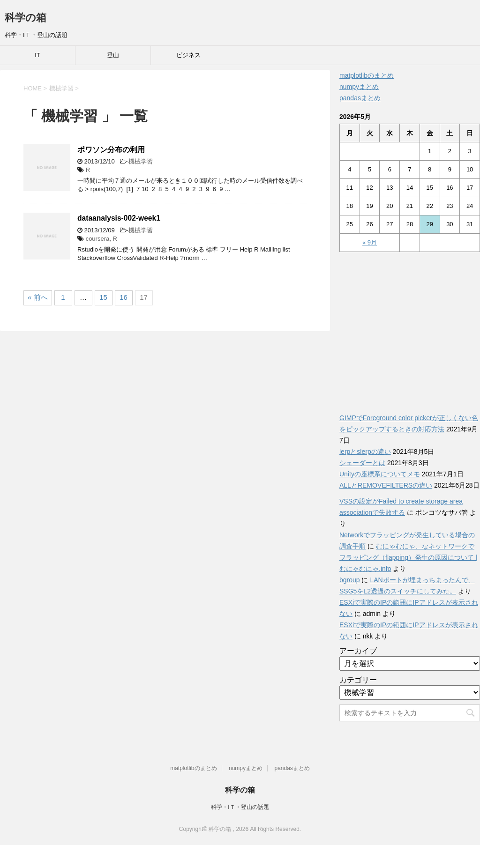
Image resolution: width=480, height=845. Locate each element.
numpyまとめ (359, 86)
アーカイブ (358, 651)
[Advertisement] (409, 327)
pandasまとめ (360, 98)
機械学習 (140, 161)
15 (103, 297)
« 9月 (369, 242)
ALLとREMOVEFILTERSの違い (385, 485)
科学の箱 (25, 17)
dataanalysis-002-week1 (118, 218)
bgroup (349, 580)
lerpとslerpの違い (365, 451)
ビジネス (188, 55)
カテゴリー (358, 680)
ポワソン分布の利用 (111, 150)
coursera (98, 238)
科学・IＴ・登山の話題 (240, 807)
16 (124, 297)
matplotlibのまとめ (366, 75)
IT (37, 55)
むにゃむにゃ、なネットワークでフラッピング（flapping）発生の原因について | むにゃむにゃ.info (408, 557)
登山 (113, 55)
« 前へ (38, 297)
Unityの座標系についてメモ (379, 474)
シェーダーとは (362, 463)
